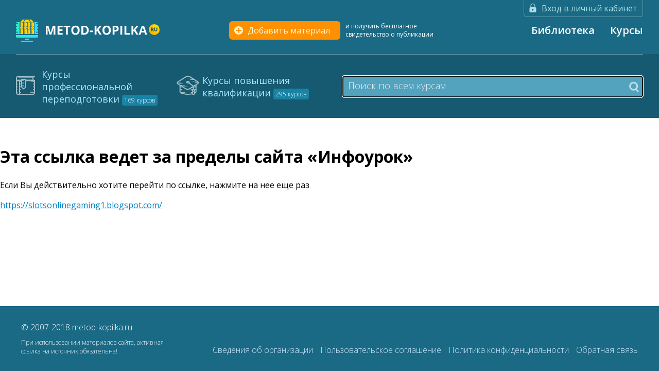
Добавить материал (289, 30)
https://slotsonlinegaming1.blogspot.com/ (81, 205)
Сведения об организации (264, 350)
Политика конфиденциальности (509, 350)
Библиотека (563, 30)
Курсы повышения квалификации (255, 86)
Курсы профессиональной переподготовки (100, 86)
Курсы (626, 30)
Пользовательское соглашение (381, 350)
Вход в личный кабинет (589, 8)
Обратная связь (607, 350)
